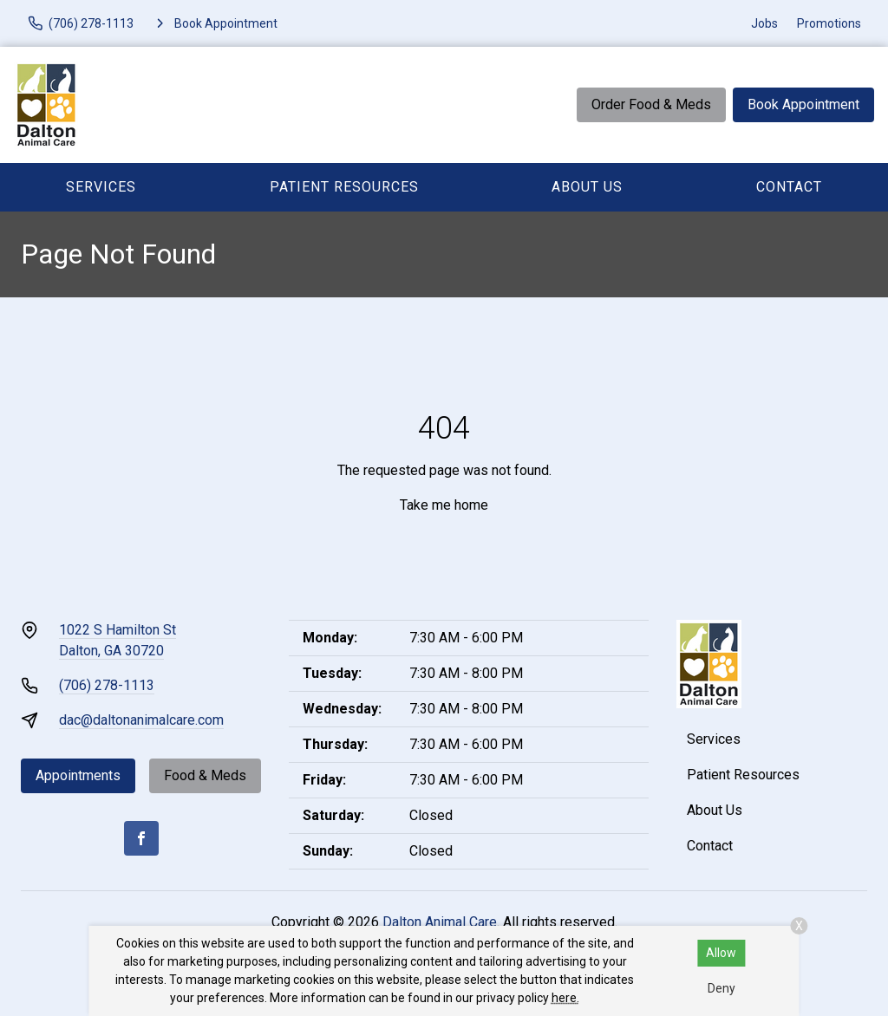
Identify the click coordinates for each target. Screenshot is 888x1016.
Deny (721, 988)
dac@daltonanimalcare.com (141, 720)
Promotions (829, 23)
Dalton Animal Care (439, 922)
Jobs (764, 23)
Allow (721, 953)
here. (565, 998)
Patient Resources (344, 187)
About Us (587, 187)
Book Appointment (803, 104)
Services (101, 187)
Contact (789, 187)
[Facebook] (141, 838)
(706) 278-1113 (106, 685)
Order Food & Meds (651, 104)
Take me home (444, 505)
